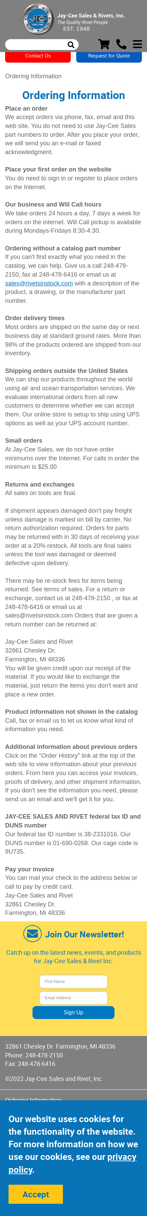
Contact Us (38, 55)
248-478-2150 (44, 1055)
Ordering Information (33, 1100)
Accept (36, 1194)
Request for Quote (109, 55)
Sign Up (73, 1012)
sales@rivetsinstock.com (39, 283)
